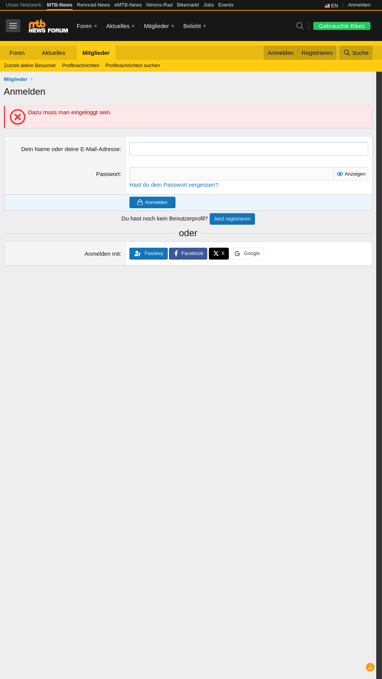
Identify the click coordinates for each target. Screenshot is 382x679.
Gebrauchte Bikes (342, 26)
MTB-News (59, 5)
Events (225, 5)
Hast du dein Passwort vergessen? (173, 184)
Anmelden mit (102, 253)
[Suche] (355, 53)
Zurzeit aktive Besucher (30, 65)
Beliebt (192, 26)
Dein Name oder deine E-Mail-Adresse (70, 149)
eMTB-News (128, 5)
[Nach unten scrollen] (370, 667)
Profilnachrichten (80, 65)
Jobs (208, 5)
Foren (84, 26)
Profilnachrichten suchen (133, 65)
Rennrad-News (93, 5)
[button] (30, 53)
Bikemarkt (188, 5)
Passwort (108, 174)
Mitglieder (156, 26)
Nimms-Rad (159, 5)
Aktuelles (118, 26)
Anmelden (359, 5)
